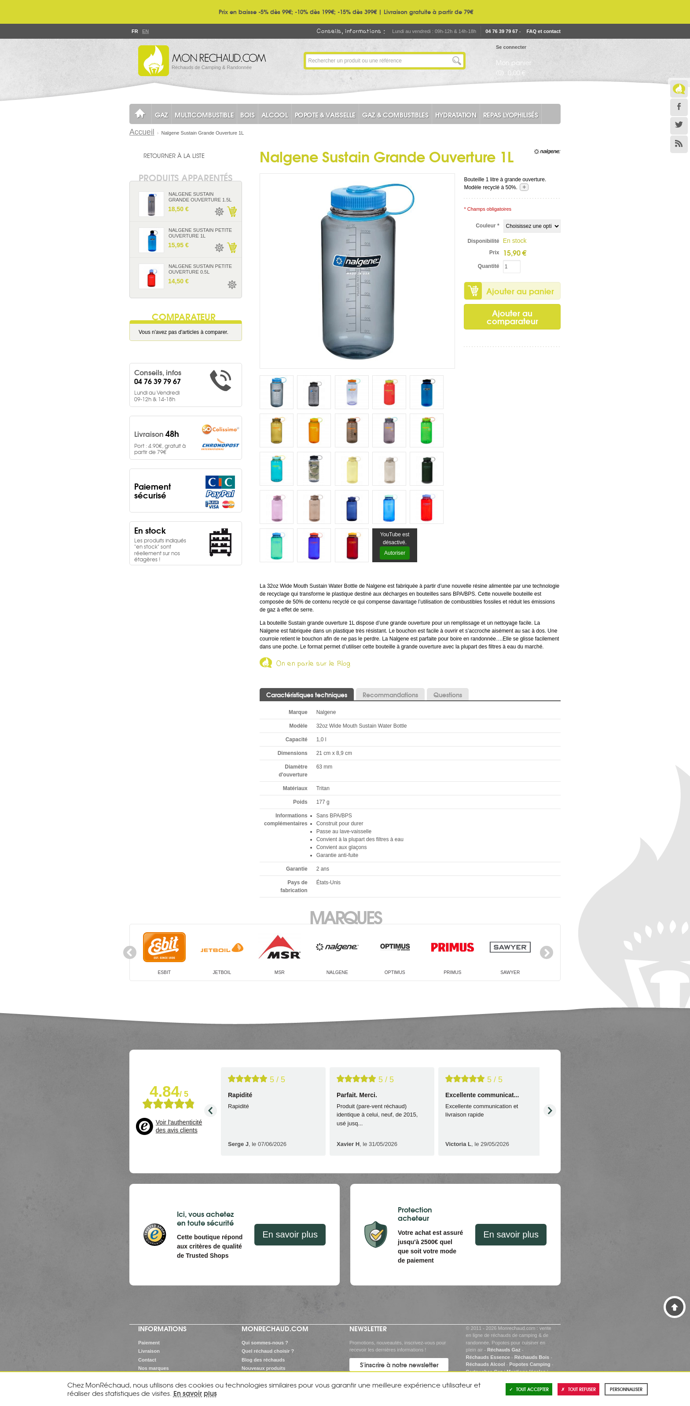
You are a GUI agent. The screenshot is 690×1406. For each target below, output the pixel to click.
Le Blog (679, 89)
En (145, 31)
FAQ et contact (543, 31)
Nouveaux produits (264, 1368)
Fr (135, 31)
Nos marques (153, 1368)
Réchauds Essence (488, 1357)
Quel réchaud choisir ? (268, 1351)
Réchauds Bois (531, 1357)
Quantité (488, 266)
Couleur (487, 226)
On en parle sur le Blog (313, 664)
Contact (147, 1359)
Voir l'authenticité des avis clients (179, 1126)
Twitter (679, 126)
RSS (679, 144)
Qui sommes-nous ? (265, 1342)
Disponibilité (483, 241)
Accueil (141, 132)
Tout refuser (578, 1389)
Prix (494, 252)
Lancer (456, 60)
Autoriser (394, 553)
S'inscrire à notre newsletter (399, 1364)
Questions (447, 694)
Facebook (679, 107)
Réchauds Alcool (485, 1364)
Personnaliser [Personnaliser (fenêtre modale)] (626, 1389)
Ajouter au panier (520, 291)
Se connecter (511, 47)
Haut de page (675, 1307)
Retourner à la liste (174, 155)
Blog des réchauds (263, 1359)
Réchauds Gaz (504, 1349)
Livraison (149, 1351)
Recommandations (390, 694)
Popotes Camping (530, 1364)
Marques (345, 916)
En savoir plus (290, 1234)
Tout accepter (529, 1389)
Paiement (149, 1342)
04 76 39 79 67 (501, 31)
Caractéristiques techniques (306, 694)
